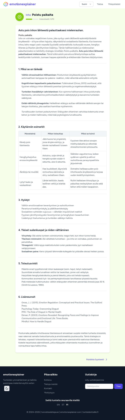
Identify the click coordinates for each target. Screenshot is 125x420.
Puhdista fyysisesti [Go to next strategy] (97, 359)
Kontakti (48, 388)
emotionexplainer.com (71, 412)
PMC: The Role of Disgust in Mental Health (41, 312)
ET (63, 404)
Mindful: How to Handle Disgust (36, 321)
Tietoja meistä (50, 384)
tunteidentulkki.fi (90, 412)
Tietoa (100, 4)
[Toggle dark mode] (6, 388)
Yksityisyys (49, 392)
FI (67, 404)
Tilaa (118, 386)
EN (58, 404)
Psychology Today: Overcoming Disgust (40, 309)
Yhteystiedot (114, 4)
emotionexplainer (19, 4)
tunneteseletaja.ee (50, 412)
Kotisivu (48, 380)
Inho (28, 14)
